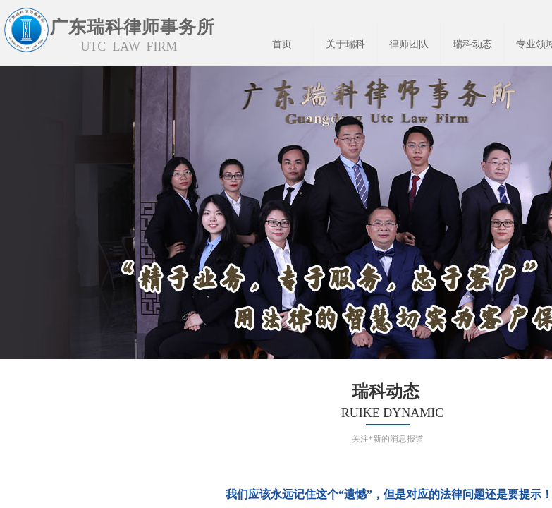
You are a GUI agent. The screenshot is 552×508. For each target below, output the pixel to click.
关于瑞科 (345, 44)
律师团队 (409, 44)
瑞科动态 (472, 44)
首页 (282, 44)
